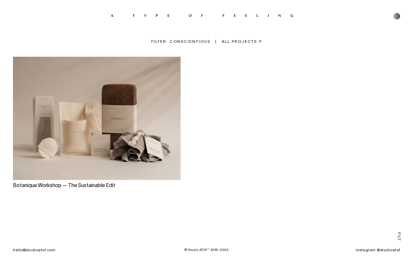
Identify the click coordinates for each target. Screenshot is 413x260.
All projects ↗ (242, 41)
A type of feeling (206, 15)
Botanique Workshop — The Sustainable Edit (64, 186)
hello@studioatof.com (34, 250)
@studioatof (388, 250)
